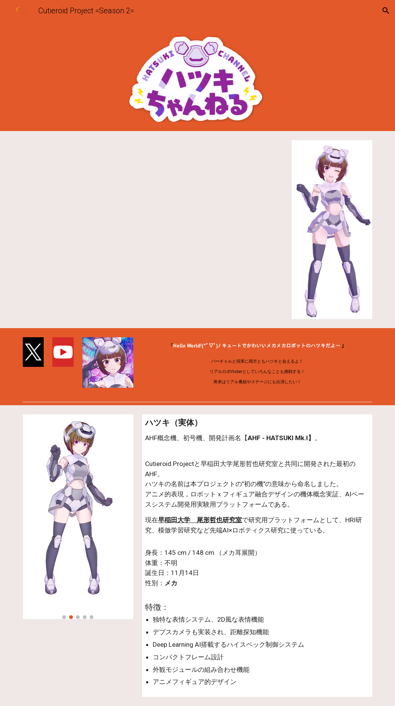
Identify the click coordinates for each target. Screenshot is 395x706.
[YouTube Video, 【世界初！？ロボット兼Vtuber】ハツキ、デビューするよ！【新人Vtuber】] (153, 229)
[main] (257, 363)
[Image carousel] (78, 516)
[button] (386, 11)
